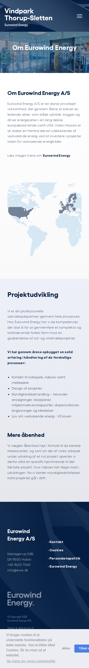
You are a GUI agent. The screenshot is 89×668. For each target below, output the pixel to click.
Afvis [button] (66, 648)
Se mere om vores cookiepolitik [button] (31, 661)
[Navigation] (79, 13)
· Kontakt (56, 541)
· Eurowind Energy (62, 566)
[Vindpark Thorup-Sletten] (29, 17)
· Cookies (56, 550)
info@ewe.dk (17, 570)
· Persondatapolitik (64, 558)
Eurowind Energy (57, 155)
